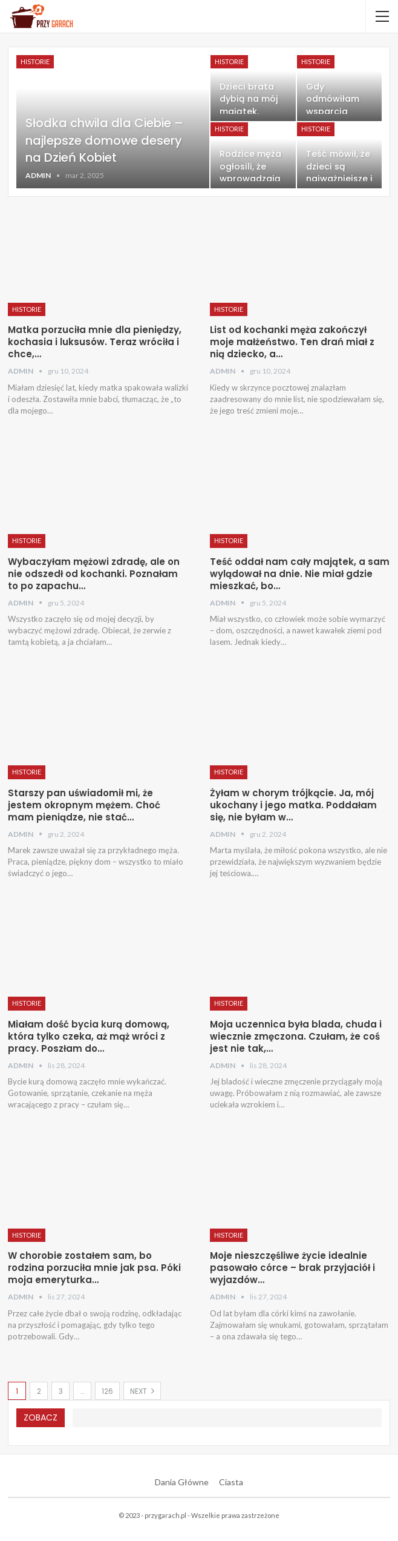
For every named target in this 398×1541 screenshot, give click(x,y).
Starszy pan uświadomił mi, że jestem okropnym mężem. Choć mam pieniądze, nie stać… (84, 805)
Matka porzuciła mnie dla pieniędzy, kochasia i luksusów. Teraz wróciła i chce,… (94, 341)
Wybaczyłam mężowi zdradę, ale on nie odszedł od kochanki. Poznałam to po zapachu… (94, 573)
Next (142, 1391)
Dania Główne (182, 1482)
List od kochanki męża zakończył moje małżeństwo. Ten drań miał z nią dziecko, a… (292, 341)
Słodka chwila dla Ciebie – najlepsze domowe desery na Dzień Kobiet (105, 140)
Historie (35, 61)
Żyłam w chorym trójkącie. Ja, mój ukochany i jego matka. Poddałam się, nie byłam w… (293, 805)
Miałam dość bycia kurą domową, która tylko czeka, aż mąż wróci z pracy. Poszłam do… (88, 1036)
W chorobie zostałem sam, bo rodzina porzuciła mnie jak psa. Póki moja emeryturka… (94, 1267)
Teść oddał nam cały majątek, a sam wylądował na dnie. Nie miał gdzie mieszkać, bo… (300, 573)
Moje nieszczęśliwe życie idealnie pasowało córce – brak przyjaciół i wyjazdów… (292, 1267)
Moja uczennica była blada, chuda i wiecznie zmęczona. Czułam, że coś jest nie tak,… (296, 1036)
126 (107, 1391)
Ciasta (231, 1482)
